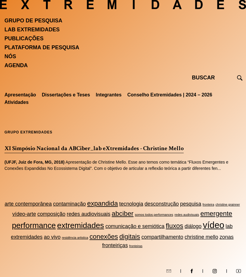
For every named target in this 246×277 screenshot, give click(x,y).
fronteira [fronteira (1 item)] (208, 204)
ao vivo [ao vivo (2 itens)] (52, 237)
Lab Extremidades (32, 30)
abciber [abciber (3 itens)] (123, 213)
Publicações (24, 38)
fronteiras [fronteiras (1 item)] (135, 246)
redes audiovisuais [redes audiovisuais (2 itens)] (88, 214)
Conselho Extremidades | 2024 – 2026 (169, 94)
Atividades (16, 102)
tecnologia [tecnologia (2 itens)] (131, 204)
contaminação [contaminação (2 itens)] (69, 204)
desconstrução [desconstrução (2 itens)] (162, 204)
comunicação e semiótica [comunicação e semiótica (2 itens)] (134, 226)
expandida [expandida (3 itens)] (102, 203)
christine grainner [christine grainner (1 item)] (228, 204)
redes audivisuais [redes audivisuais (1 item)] (186, 214)
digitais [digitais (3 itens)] (129, 236)
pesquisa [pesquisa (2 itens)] (190, 204)
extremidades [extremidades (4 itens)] (80, 225)
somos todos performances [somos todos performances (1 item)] (154, 214)
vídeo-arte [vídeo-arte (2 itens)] (24, 214)
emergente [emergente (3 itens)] (216, 213)
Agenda (16, 65)
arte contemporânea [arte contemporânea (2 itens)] (28, 204)
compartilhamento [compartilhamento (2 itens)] (162, 237)
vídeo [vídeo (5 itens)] (213, 225)
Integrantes (108, 94)
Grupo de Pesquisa (33, 21)
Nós (10, 56)
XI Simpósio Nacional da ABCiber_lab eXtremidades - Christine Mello (94, 148)
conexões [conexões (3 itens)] (103, 236)
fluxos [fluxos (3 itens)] (174, 226)
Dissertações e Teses (66, 94)
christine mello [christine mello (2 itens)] (201, 237)
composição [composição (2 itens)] (51, 214)
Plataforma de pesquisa (41, 47)
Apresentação (20, 94)
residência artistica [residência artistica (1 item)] (75, 237)
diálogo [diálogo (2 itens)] (193, 226)
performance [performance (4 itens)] (34, 225)
